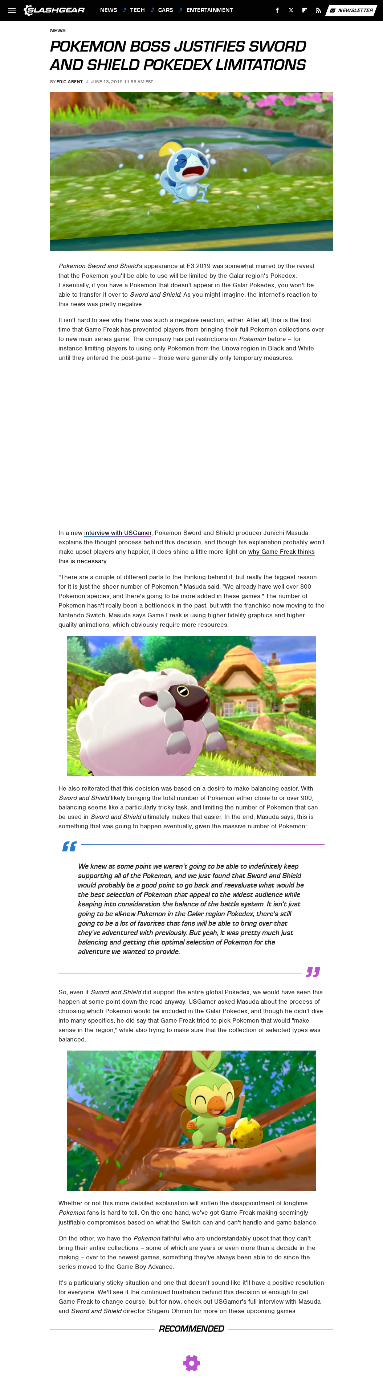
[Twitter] (291, 10)
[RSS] (318, 10)
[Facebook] (277, 10)
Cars (165, 10)
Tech (137, 10)
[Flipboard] (305, 10)
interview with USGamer (117, 533)
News (108, 10)
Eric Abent (70, 81)
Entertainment (210, 10)
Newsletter (351, 10)
